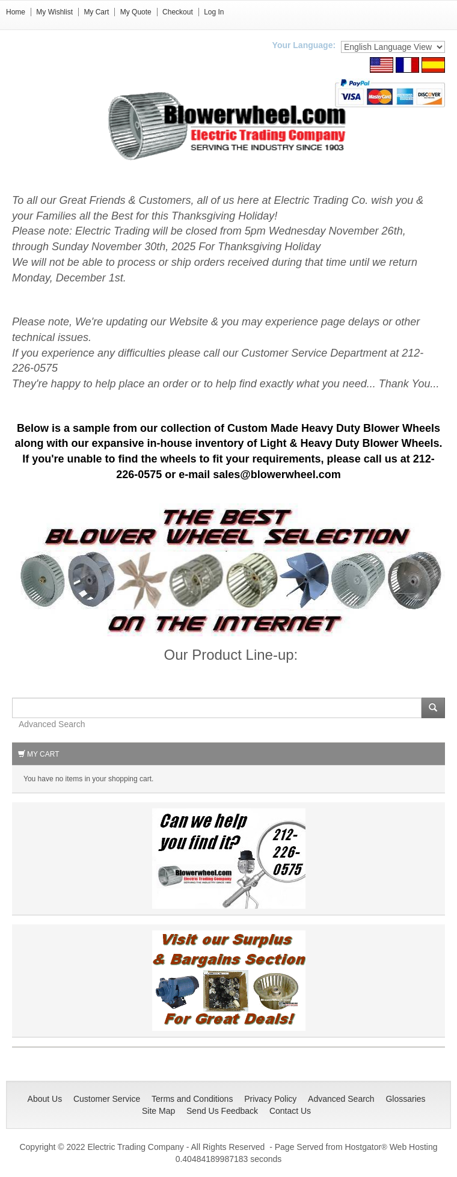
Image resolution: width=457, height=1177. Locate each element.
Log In (214, 12)
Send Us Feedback (222, 1111)
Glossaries (405, 1099)
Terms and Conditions (192, 1099)
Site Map (158, 1111)
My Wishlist (54, 12)
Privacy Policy (270, 1099)
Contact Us (290, 1111)
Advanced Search (52, 724)
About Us (45, 1099)
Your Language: (304, 45)
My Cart (96, 12)
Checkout (177, 12)
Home (15, 12)
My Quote (136, 12)
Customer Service (106, 1099)
